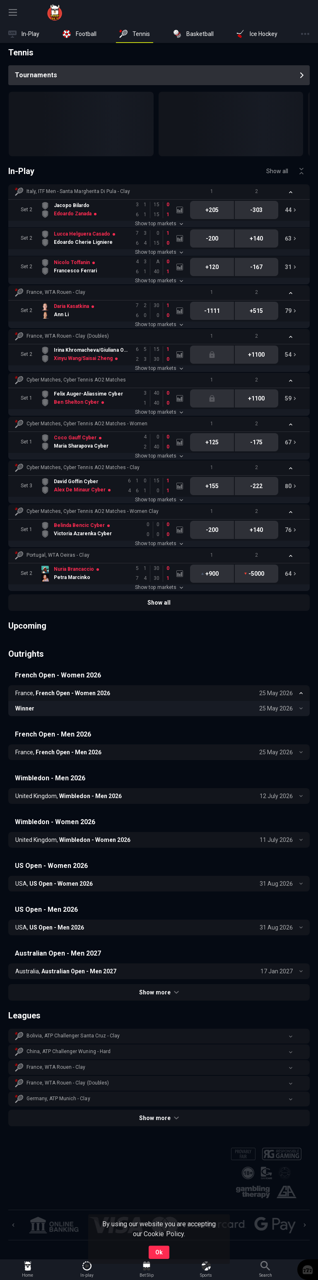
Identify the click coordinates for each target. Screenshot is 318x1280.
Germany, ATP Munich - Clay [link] (58, 1098)
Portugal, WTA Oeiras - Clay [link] (57, 555)
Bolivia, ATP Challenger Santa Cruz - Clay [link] (73, 1036)
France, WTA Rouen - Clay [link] (55, 292)
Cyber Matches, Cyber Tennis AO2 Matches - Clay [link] (83, 467)
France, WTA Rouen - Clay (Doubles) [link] (67, 336)
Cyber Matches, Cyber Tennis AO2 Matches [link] (76, 380)
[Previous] (13, 1225)
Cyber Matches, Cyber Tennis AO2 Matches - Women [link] (86, 424)
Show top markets (159, 223)
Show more (158, 992)
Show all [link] (277, 171)
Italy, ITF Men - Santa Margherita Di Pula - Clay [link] (78, 191)
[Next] (305, 1225)
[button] (159, 191)
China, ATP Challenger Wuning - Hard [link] (68, 1051)
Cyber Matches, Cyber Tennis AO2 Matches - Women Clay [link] (92, 511)
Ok (159, 1252)
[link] (55, 12)
